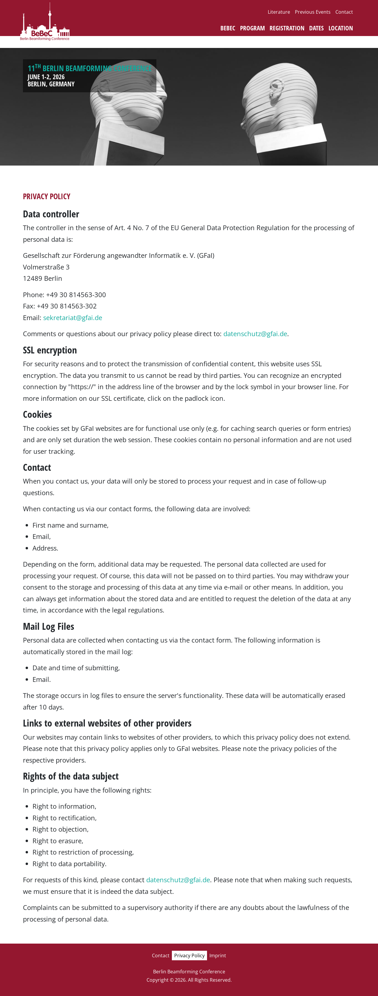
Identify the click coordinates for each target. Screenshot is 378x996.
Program (252, 28)
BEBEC (227, 28)
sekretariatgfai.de (72, 317)
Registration (287, 28)
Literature (279, 12)
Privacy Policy (189, 955)
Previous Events (313, 12)
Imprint (217, 955)
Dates (316, 28)
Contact (344, 12)
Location (341, 28)
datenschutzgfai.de (255, 333)
